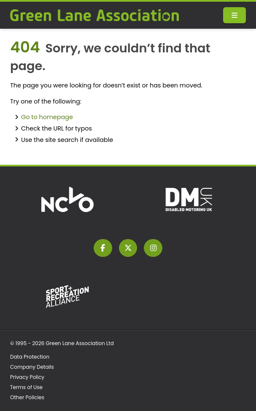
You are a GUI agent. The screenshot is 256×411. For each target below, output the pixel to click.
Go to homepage (47, 117)
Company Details (32, 366)
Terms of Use (26, 387)
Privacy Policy (27, 377)
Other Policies (27, 397)
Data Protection (29, 356)
